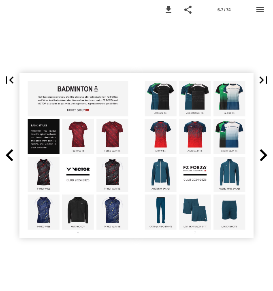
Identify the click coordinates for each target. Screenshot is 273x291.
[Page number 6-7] (224, 9)
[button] (168, 9)
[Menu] (260, 9)
